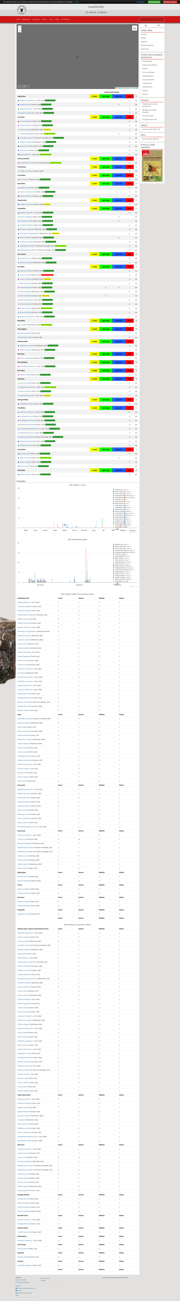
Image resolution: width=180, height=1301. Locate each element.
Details (76, 2)
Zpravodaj (36, 19)
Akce (51, 19)
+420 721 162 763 (21, 1280)
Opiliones (144, 41)
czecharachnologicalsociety (24, 1293)
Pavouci (19, 1290)
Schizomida (145, 49)
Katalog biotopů (147, 76)
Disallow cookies (170, 2)
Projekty (145, 90)
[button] (77, 57)
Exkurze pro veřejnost (149, 65)
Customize (140, 2)
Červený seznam (148, 116)
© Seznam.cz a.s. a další (130, 88)
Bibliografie (26, 19)
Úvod (18, 19)
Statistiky (43, 1280)
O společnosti (147, 83)
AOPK (17, 1295)
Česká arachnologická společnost (26, 1288)
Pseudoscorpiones (147, 45)
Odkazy (44, 19)
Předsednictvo (147, 87)
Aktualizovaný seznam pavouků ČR (149, 105)
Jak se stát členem (148, 72)
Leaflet (119, 88)
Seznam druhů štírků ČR (150, 139)
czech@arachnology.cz (23, 1282)
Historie (145, 68)
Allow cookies (154, 2)
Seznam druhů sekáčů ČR (151, 129)
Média (57, 19)
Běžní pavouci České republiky (149, 111)
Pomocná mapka (45, 1278)
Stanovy (145, 94)
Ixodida (143, 38)
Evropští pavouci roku (149, 119)
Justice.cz (18, 1286)
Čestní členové (147, 61)
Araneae (144, 34)
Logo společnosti (148, 79)
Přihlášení (66, 19)
